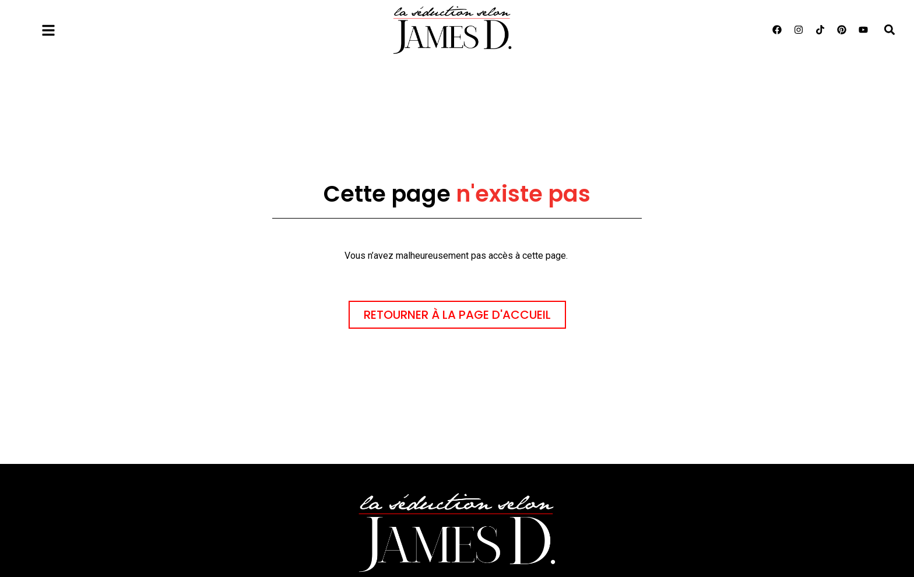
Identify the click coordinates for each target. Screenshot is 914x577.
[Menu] (48, 30)
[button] (889, 30)
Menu (79, 28)
